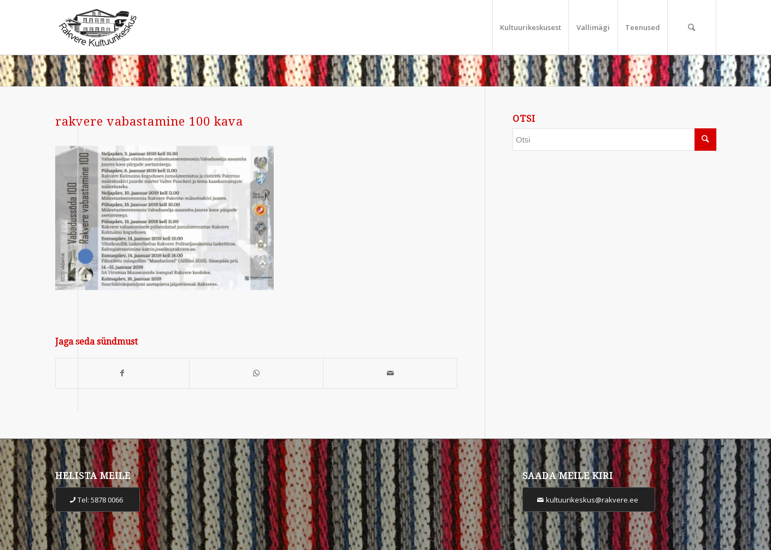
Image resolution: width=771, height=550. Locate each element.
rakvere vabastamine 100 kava (149, 121)
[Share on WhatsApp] (256, 373)
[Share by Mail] (390, 373)
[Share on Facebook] (123, 373)
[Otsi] (691, 27)
